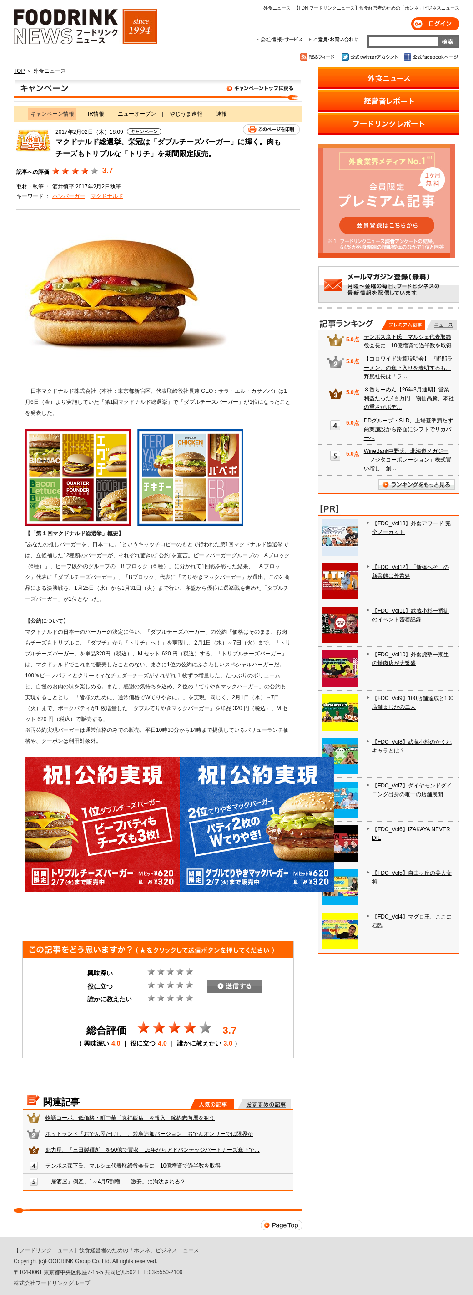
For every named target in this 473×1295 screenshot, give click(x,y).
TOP (19, 71)
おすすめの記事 (264, 1104)
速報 (221, 114)
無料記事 (442, 325)
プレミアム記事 (403, 325)
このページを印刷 (271, 129)
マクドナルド (107, 196)
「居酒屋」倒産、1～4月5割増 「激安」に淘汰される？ (115, 1181)
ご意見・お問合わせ (333, 39)
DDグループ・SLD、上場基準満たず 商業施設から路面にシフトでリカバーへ (411, 429)
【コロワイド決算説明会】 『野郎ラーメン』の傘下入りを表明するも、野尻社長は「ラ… (408, 367)
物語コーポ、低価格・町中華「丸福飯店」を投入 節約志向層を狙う (130, 1118)
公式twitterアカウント (370, 57)
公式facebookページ (430, 57)
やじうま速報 (186, 114)
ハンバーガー (68, 196)
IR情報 (96, 114)
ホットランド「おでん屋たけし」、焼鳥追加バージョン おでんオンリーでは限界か (149, 1134)
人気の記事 (212, 1104)
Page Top (281, 1225)
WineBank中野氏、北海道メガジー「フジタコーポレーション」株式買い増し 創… (407, 460)
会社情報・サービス (281, 39)
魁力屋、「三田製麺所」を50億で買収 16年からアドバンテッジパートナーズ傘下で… (152, 1150)
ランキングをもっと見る (416, 484)
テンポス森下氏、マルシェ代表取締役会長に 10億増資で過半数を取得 (133, 1166)
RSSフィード (318, 57)
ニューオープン (137, 114)
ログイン (435, 23)
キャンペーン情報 (158, 90)
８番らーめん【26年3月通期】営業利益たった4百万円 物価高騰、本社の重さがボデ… (409, 398)
